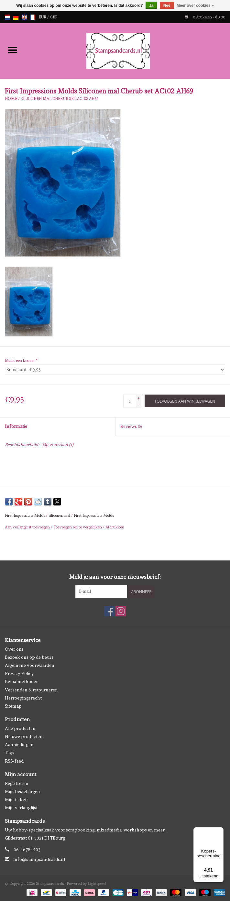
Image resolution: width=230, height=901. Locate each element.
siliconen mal (59, 515)
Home (11, 98)
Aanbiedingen (19, 744)
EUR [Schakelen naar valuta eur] (42, 17)
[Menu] (220, 831)
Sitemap (13, 706)
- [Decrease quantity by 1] (138, 404)
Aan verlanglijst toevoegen (28, 527)
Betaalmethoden (22, 681)
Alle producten (20, 728)
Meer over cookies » (195, 5)
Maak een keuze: (21, 360)
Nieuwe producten (24, 736)
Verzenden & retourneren (31, 689)
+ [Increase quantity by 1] (138, 398)
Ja (151, 5)
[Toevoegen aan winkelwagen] (185, 401)
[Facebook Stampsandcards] (109, 611)
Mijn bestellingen (22, 791)
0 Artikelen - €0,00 (205, 17)
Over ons (14, 649)
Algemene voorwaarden (29, 665)
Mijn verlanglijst (21, 807)
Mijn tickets (16, 799)
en (24, 17)
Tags (9, 752)
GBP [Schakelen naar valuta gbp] (53, 17)
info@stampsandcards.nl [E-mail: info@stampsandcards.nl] (39, 859)
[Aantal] (129, 401)
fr (32, 17)
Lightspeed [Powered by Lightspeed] (97, 883)
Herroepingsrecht (23, 697)
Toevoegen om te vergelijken (78, 527)
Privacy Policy (19, 673)
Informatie (16, 426)
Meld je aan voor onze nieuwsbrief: (115, 576)
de (15, 17)
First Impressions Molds (25, 515)
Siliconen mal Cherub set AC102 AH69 (60, 98)
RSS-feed (14, 761)
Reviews (131, 426)
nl (7, 17)
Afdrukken (114, 527)
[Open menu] (12, 49)
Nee (166, 5)
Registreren (16, 783)
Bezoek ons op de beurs (29, 657)
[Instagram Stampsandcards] (120, 611)
